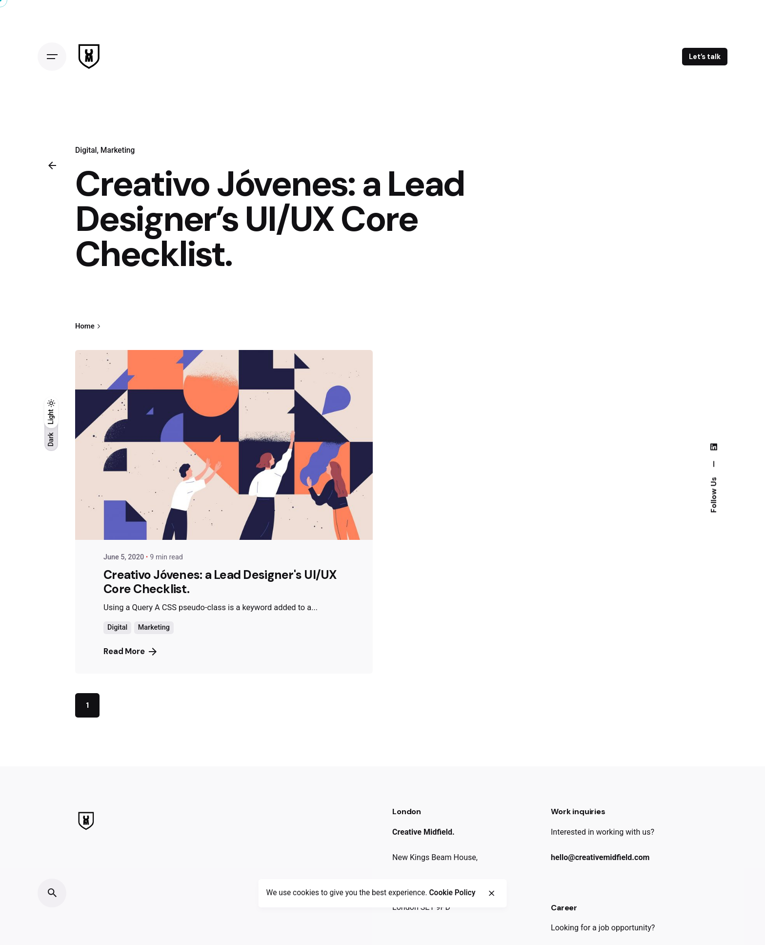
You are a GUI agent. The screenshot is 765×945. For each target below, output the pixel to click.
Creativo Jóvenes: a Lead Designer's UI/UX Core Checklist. (220, 582)
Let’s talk (705, 57)
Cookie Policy (452, 893)
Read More (130, 651)
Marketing (118, 150)
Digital (86, 150)
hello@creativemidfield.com (600, 857)
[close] (491, 893)
